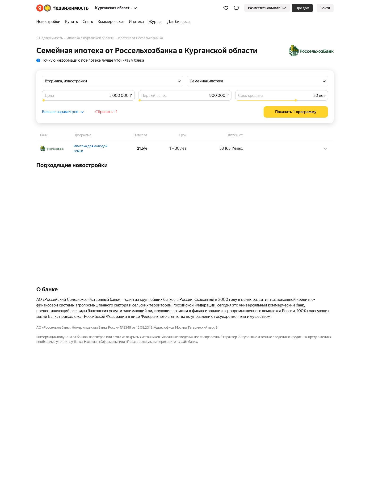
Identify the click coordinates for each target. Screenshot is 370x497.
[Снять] (87, 21)
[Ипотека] (136, 21)
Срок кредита (250, 95)
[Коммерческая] (110, 21)
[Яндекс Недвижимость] (66, 8)
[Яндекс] (39, 8)
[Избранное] (226, 8)
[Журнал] (155, 21)
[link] (325, 8)
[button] (236, 8)
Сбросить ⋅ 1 (106, 112)
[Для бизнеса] (177, 21)
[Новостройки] (49, 21)
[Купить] (71, 21)
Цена (49, 95)
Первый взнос (154, 95)
